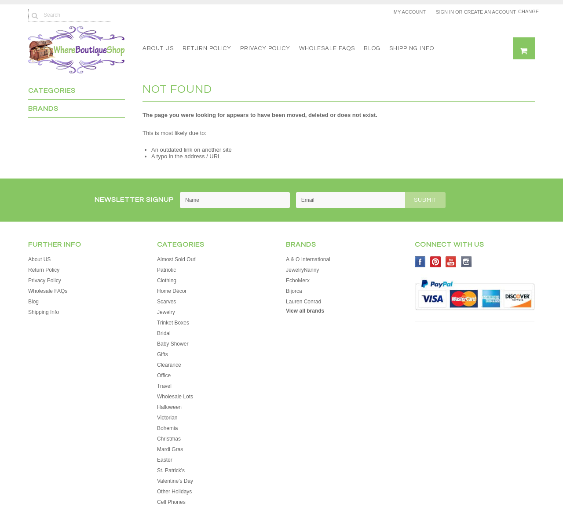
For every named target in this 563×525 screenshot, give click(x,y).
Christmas (169, 439)
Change (526, 11)
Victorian (167, 418)
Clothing (166, 280)
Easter (164, 460)
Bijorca (294, 291)
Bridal (164, 333)
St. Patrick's (171, 470)
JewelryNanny (302, 270)
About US (158, 48)
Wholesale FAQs (327, 48)
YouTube (451, 261)
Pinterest (435, 261)
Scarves (166, 302)
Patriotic (166, 270)
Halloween (169, 407)
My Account (410, 12)
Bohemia (167, 428)
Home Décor (171, 291)
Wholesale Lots (175, 397)
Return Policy (207, 48)
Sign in (445, 12)
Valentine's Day (175, 481)
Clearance (169, 365)
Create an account (490, 12)
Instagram (466, 261)
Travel (164, 386)
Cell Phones (171, 502)
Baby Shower (172, 344)
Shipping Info (411, 48)
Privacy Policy (265, 48)
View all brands (305, 311)
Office (164, 375)
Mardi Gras (170, 449)
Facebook (420, 261)
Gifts (162, 354)
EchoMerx (298, 280)
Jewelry (166, 312)
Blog (372, 48)
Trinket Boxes (173, 323)
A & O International (308, 259)
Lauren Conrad (303, 302)
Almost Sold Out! (177, 259)
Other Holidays (174, 492)
